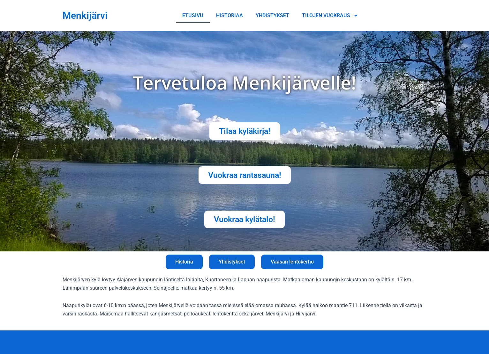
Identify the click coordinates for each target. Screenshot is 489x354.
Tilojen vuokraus (330, 15)
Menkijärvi (85, 15)
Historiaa (229, 15)
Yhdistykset (272, 15)
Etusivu (192, 15)
